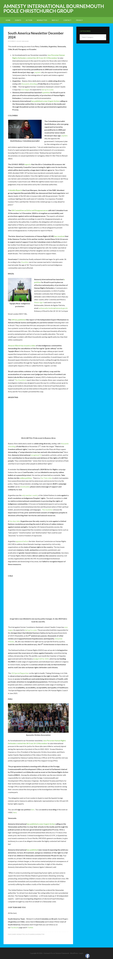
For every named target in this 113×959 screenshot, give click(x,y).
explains (38, 72)
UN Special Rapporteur (20, 673)
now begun (25, 89)
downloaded (24, 487)
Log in (81, 953)
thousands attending (29, 84)
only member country (30, 495)
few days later (14, 521)
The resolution (47, 510)
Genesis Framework (62, 953)
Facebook (14, 927)
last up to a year (47, 89)
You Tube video (46, 478)
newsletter (21, 934)
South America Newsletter (34, 934)
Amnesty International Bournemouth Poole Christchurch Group (54, 8)
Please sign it (39, 302)
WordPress (74, 953)
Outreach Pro (48, 953)
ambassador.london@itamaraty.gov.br (53, 308)
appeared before (22, 541)
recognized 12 (36, 455)
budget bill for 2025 (41, 659)
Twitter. (30, 927)
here (32, 809)
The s (20, 380)
